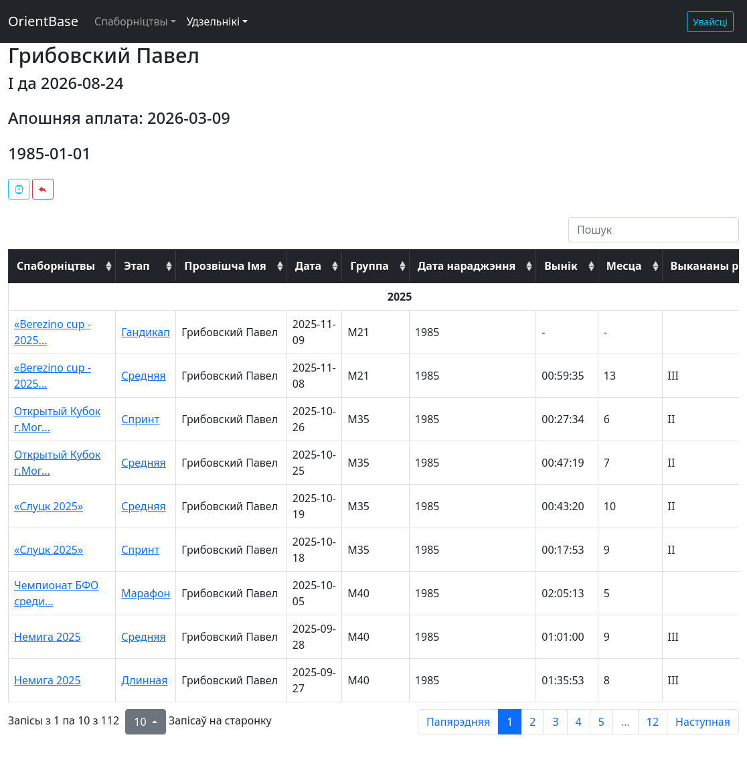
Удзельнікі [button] (213, 21)
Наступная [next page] (702, 721)
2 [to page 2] (532, 721)
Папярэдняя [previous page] (458, 721)
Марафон (145, 593)
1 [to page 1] (510, 721)
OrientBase (43, 21)
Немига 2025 (47, 636)
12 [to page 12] (653, 721)
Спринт (140, 419)
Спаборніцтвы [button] (131, 21)
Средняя (143, 375)
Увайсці (710, 21)
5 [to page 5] (601, 721)
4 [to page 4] (579, 721)
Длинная (144, 680)
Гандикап (145, 332)
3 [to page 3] (555, 721)
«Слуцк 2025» (48, 506)
